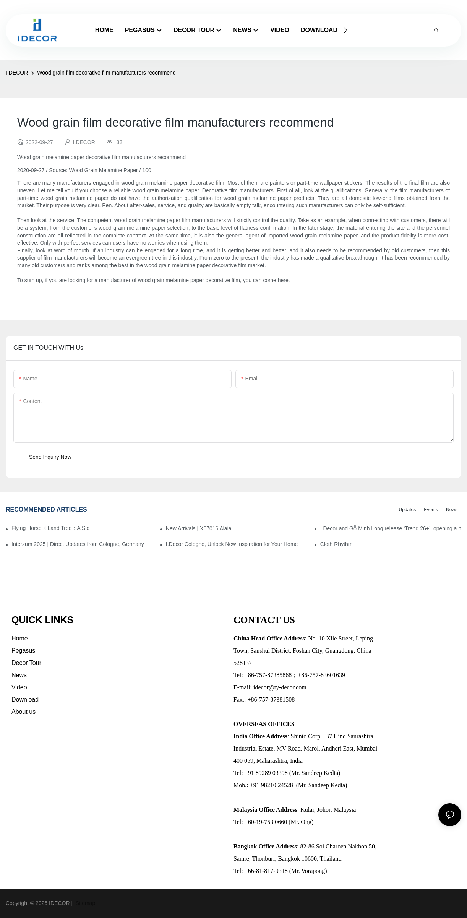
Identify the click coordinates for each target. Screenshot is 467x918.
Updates (407, 509)
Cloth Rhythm (336, 544)
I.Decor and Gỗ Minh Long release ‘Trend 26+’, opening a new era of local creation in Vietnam (390, 528)
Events (431, 509)
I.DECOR (17, 73)
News (451, 509)
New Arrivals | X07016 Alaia (199, 528)
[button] (345, 30)
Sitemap (84, 903)
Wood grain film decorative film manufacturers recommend (106, 73)
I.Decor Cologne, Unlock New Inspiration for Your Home (232, 544)
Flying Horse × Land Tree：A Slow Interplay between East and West (50, 528)
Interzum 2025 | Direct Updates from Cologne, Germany (77, 544)
